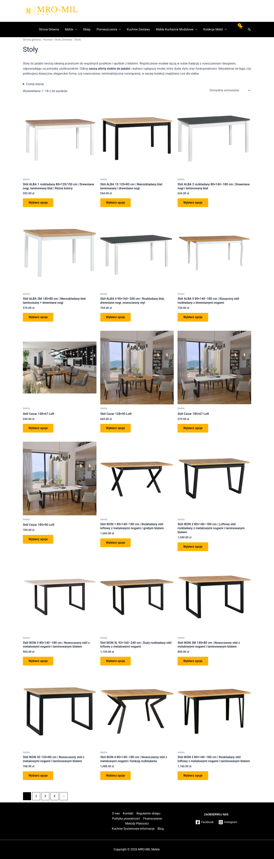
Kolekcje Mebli (215, 29)
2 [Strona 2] (36, 796)
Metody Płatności (137, 823)
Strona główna (32, 39)
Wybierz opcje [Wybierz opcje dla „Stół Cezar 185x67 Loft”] (192, 428)
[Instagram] (228, 822)
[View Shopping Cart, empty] (240, 29)
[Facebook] (204, 822)
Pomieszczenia (108, 29)
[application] (75, 29)
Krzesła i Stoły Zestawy (57, 39)
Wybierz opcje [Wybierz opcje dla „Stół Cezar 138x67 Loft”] (38, 428)
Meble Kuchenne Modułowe (176, 29)
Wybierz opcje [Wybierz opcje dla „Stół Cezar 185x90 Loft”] (38, 539)
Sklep (87, 29)
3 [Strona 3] (45, 796)
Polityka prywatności (126, 818)
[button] (249, 29)
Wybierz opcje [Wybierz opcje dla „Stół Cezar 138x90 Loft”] (115, 428)
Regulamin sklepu (148, 813)
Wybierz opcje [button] (38, 202)
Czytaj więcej (35, 84)
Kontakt (128, 813)
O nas (116, 813)
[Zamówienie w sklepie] (229, 90)
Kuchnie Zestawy (138, 29)
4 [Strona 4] (54, 796)
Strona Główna (49, 29)
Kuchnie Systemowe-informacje (133, 828)
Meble (71, 29)
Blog (161, 828)
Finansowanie (152, 818)
